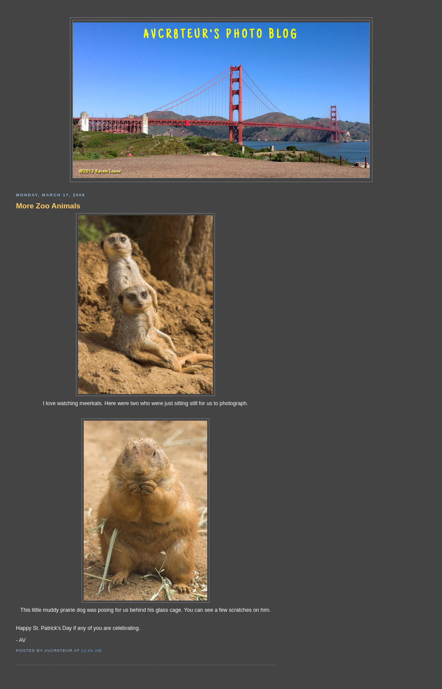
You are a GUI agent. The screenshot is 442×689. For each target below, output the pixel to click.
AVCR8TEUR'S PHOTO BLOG (221, 35)
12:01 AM (91, 650)
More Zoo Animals (48, 205)
